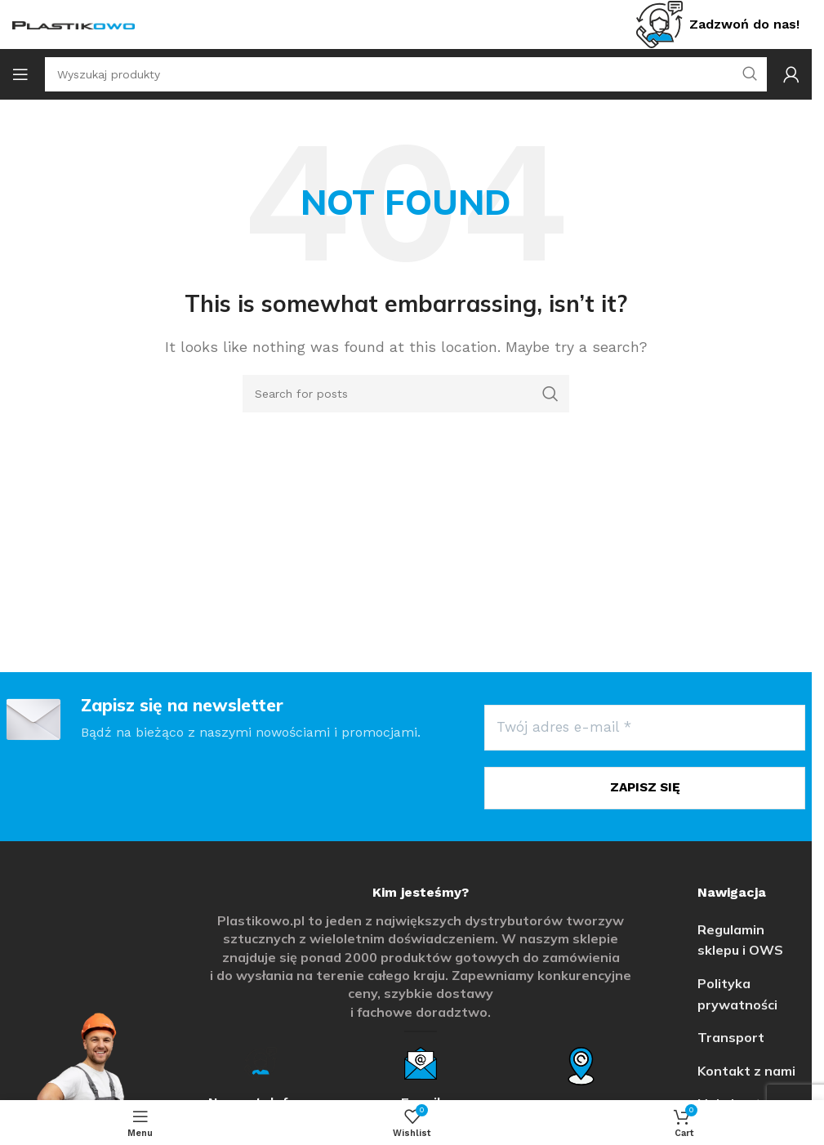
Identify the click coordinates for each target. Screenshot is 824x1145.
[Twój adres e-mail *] (644, 728)
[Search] (406, 393)
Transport (730, 1035)
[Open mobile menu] (20, 74)
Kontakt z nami (746, 1069)
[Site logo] (73, 24)
